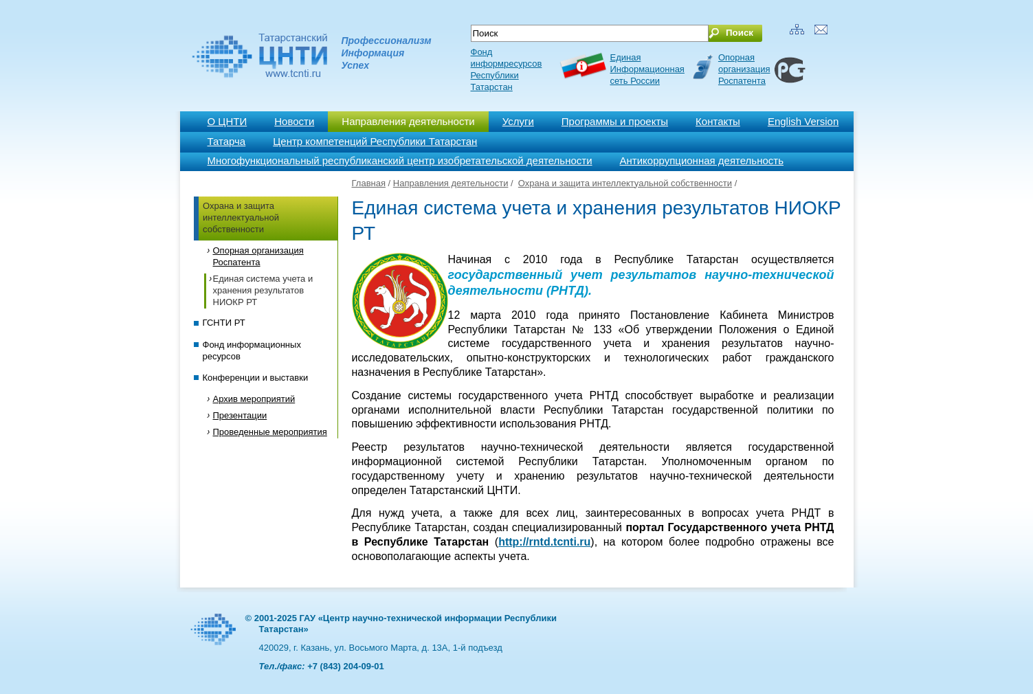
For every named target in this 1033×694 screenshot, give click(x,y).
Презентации (240, 415)
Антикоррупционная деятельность (702, 160)
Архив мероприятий (254, 399)
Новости (294, 121)
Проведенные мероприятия (270, 432)
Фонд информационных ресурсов (252, 350)
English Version (803, 121)
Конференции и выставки (256, 377)
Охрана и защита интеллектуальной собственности (241, 217)
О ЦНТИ (227, 121)
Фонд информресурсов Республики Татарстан (506, 69)
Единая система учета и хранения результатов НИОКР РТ (263, 290)
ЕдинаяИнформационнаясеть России (647, 69)
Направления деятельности (408, 121)
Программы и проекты (615, 121)
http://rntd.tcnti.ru (544, 542)
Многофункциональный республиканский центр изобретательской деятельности (400, 160)
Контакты (718, 121)
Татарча (227, 141)
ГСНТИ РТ (224, 322)
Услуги (518, 121)
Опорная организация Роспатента (744, 69)
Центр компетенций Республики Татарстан (375, 141)
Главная (369, 183)
